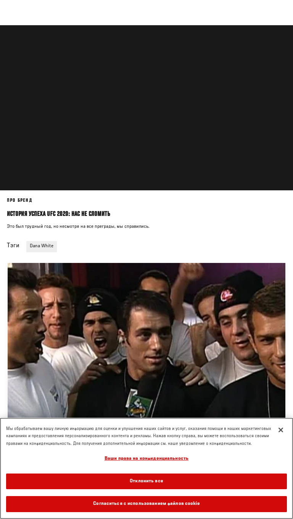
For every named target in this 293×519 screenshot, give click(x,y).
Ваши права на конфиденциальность (146, 458)
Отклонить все (146, 481)
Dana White (41, 246)
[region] (146, 468)
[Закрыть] (280, 430)
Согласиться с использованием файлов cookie (146, 503)
